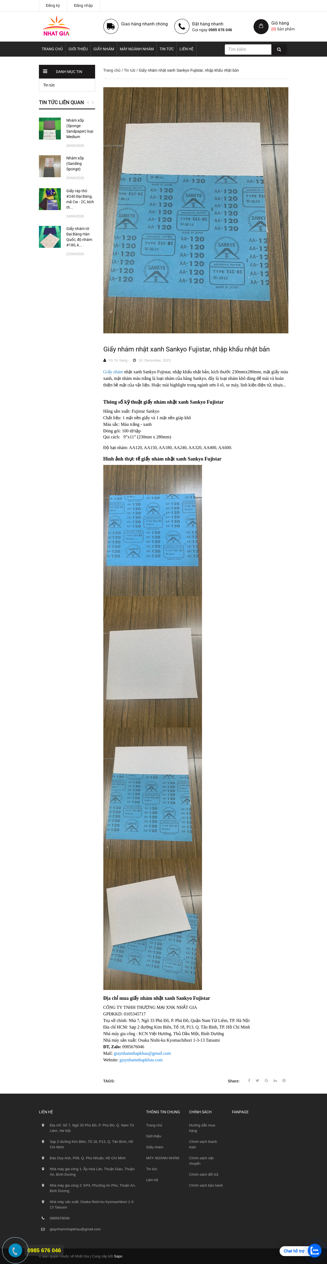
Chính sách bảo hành (206, 1185)
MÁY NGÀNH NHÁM (137, 49)
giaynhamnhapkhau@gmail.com (142, 1053)
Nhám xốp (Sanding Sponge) (75, 163)
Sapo (118, 1256)
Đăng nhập (83, 5)
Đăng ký (53, 5)
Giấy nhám (103, 49)
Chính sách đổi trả (203, 1174)
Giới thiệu (78, 49)
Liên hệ (187, 49)
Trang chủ (52, 49)
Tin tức (167, 49)
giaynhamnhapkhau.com (141, 1060)
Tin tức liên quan (61, 102)
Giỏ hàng (280, 23)
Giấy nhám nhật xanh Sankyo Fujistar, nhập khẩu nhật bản (186, 349)
